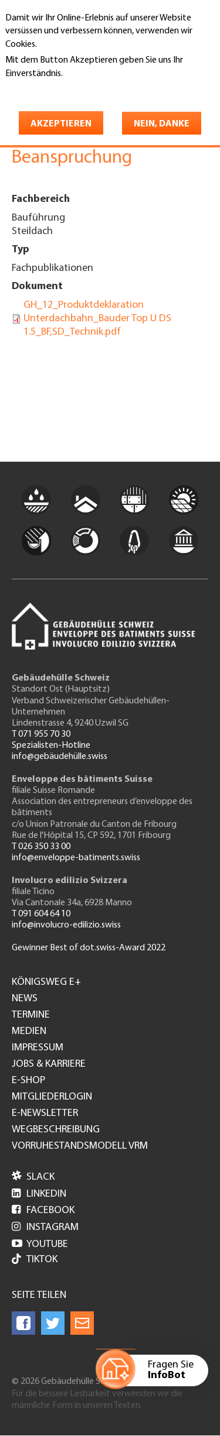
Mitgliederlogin (52, 1097)
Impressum (37, 1048)
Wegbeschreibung (56, 1130)
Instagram (45, 1227)
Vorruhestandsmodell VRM (80, 1146)
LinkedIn (39, 1194)
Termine (31, 1015)
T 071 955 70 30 (41, 734)
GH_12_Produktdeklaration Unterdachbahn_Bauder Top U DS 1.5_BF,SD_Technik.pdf (97, 319)
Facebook (43, 1210)
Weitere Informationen (56, 90)
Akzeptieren (61, 124)
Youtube (40, 1244)
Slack (33, 1177)
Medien (29, 1031)
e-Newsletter (45, 1113)
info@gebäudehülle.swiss (59, 756)
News (25, 999)
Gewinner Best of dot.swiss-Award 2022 (88, 948)
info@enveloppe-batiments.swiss (76, 858)
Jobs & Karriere (49, 1064)
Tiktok (34, 1260)
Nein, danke (161, 124)
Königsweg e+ (46, 982)
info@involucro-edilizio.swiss (66, 925)
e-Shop (28, 1081)
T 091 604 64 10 (41, 914)
